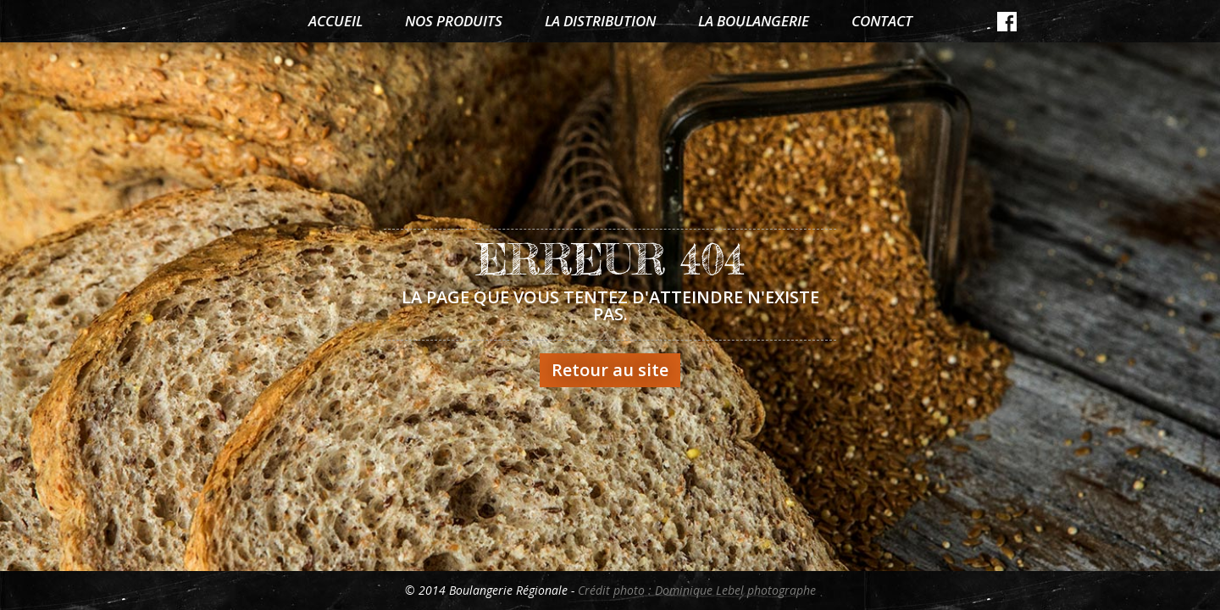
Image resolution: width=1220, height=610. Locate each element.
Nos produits (453, 20)
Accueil (335, 20)
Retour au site (610, 369)
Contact (881, 20)
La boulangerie (753, 20)
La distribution (600, 20)
